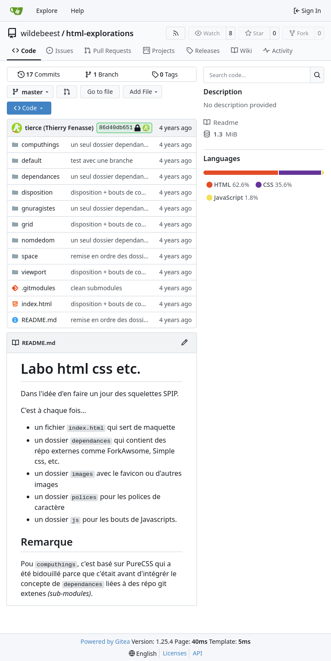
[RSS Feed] (176, 33)
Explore (46, 10)
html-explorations (100, 33)
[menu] (143, 653)
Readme (220, 122)
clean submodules (96, 288)
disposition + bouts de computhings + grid (130, 192)
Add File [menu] (144, 91)
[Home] (16, 11)
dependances (40, 176)
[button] (66, 91)
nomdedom (38, 240)
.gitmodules (38, 288)
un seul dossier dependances (112, 144)
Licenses (175, 653)
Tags (165, 74)
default (32, 160)
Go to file (99, 91)
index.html (37, 304)
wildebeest (40, 33)
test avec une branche (102, 160)
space (30, 256)
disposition (37, 192)
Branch (102, 74)
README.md (39, 320)
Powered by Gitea (105, 641)
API (197, 653)
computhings (40, 144)
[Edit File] (184, 342)
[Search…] (317, 75)
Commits (39, 74)
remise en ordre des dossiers (112, 256)
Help (77, 10)
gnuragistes (38, 208)
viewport (34, 272)
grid (27, 224)
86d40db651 (124, 128)
